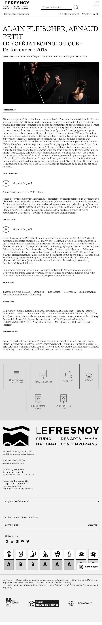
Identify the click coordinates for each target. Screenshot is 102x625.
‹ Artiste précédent (68, 13)
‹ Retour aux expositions (16, 13)
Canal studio (43, 382)
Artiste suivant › (90, 13)
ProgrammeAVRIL (38, 407)
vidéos (89, 380)
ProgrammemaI (63, 407)
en (98, 2)
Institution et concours (17, 381)
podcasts (68, 381)
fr (94, 2)
